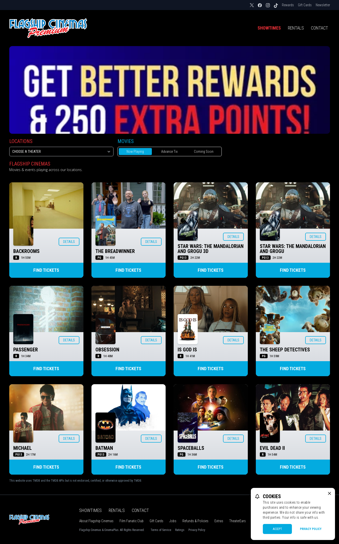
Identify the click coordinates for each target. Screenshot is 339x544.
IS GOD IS (187, 350)
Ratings (179, 530)
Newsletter (323, 5)
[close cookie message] (329, 493)
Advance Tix (169, 152)
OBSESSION (107, 350)
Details (69, 242)
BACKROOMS (26, 251)
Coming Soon (203, 152)
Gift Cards (305, 5)
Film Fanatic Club (132, 521)
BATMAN (104, 448)
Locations (21, 141)
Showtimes (269, 28)
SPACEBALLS (191, 448)
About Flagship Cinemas (96, 521)
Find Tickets (46, 270)
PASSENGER (25, 350)
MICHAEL (22, 448)
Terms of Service (161, 530)
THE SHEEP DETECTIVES (285, 350)
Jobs (172, 521)
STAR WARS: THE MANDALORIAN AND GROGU (293, 248)
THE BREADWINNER (115, 251)
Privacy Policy (196, 530)
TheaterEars (237, 521)
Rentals (296, 28)
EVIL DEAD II (272, 448)
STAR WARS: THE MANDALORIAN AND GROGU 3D (211, 248)
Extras (218, 521)
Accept (277, 529)
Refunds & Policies (195, 521)
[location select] (61, 151)
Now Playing (135, 152)
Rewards (288, 5)
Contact (319, 28)
